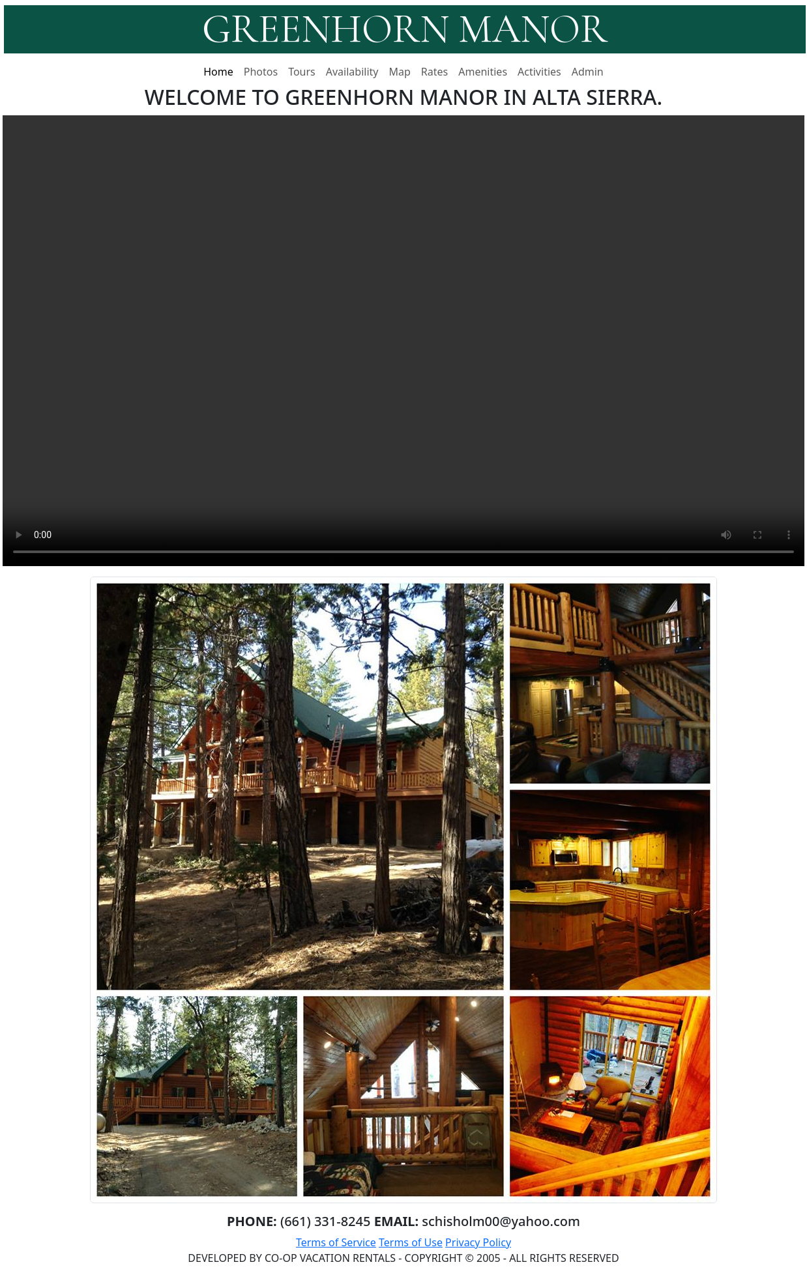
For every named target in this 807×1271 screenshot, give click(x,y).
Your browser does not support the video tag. (403, 340)
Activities (539, 71)
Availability (352, 71)
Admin (588, 71)
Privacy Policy (478, 1242)
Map (400, 71)
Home (218, 71)
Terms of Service (336, 1242)
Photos (261, 71)
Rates (434, 71)
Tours (301, 71)
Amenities (482, 71)
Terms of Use (411, 1242)
